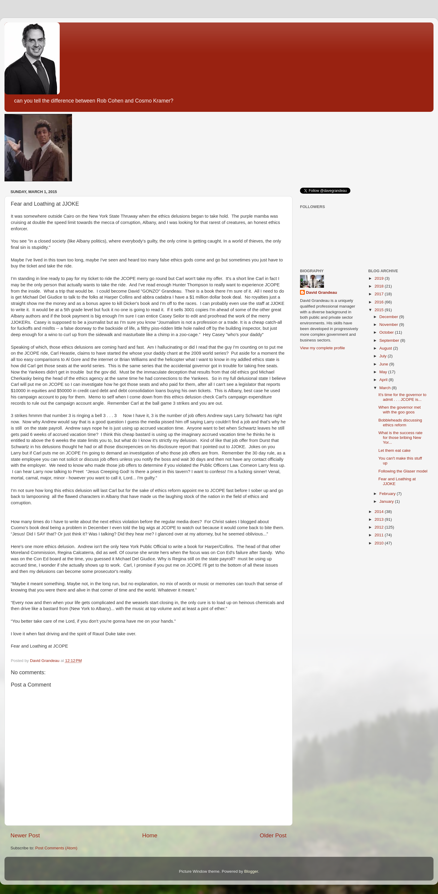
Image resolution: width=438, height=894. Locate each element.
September (390, 340)
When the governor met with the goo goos (399, 409)
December (389, 316)
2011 (379, 535)
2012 (379, 527)
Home (149, 835)
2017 (379, 294)
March (386, 388)
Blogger (251, 871)
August (386, 348)
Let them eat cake (394, 450)
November (389, 324)
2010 (379, 543)
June (384, 364)
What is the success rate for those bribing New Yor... (400, 438)
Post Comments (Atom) (56, 848)
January (387, 501)
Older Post (273, 835)
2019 (379, 278)
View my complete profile (322, 348)
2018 (379, 286)
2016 (379, 302)
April (384, 379)
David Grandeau (321, 292)
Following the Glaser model (403, 471)
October (387, 332)
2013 (379, 519)
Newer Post (25, 835)
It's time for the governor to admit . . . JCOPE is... (402, 397)
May (384, 372)
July (384, 356)
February (388, 493)
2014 (379, 511)
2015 (379, 310)
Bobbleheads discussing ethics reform (400, 422)
